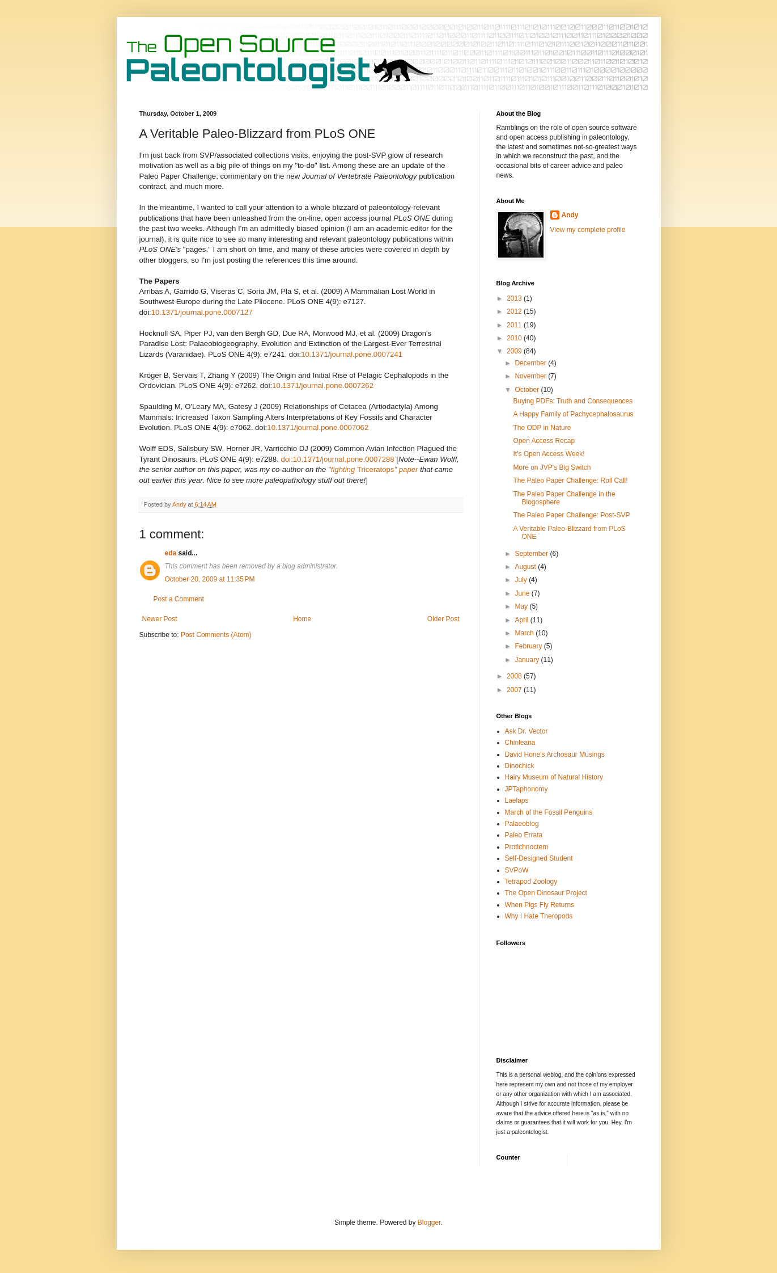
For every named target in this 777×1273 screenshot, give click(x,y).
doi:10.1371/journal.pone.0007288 (337, 459)
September (532, 554)
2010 (515, 338)
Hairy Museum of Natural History (554, 777)
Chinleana (520, 743)
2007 (515, 690)
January (528, 660)
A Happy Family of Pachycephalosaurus (573, 414)
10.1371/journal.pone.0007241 (351, 354)
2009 (515, 351)
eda (171, 553)
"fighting (342, 469)
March (525, 633)
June (523, 593)
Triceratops (375, 469)
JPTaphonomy (526, 789)
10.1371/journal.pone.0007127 (202, 312)
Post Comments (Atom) (216, 635)
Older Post (443, 619)
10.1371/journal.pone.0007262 (322, 385)
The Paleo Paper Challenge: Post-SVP (571, 515)
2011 (515, 325)
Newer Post (159, 619)
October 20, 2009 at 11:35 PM (210, 579)
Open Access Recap (544, 441)
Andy (570, 215)
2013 (515, 298)
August (526, 567)
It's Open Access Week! (548, 454)
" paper (406, 469)
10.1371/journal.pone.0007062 (317, 427)
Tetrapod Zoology (531, 882)
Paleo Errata (524, 835)
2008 (515, 676)
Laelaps (517, 800)
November (531, 376)
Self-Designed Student (539, 858)
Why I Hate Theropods (539, 916)
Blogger (429, 1222)
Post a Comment (179, 599)
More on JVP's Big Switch (552, 467)
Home (302, 619)
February (529, 646)
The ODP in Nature (542, 428)
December (531, 363)
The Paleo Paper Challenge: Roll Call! (570, 480)
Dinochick (519, 766)
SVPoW (517, 870)
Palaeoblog (522, 824)
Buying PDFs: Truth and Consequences (572, 401)
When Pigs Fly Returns (540, 905)
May (522, 606)
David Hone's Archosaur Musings (555, 754)
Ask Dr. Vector (526, 731)
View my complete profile (588, 230)
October (528, 390)
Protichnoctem (527, 847)
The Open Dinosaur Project (546, 893)
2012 (515, 311)
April (522, 620)
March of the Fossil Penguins (549, 812)
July (522, 580)
